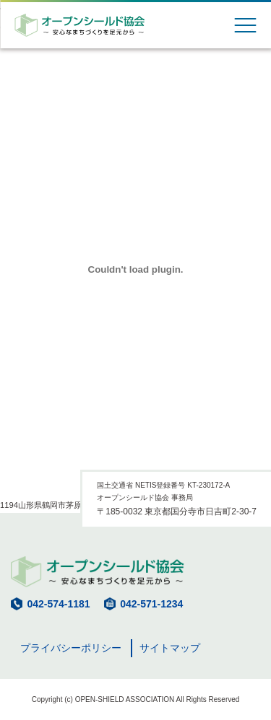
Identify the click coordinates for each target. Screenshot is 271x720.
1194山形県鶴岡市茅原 (41, 505)
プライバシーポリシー (70, 648)
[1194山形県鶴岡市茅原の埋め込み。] (135, 269)
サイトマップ (169, 648)
